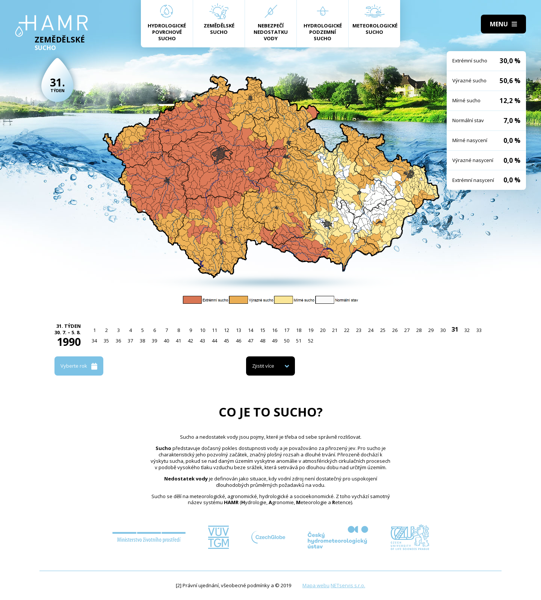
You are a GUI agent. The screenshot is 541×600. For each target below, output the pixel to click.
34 (94, 340)
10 (202, 330)
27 (407, 330)
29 (431, 330)
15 (262, 330)
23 (358, 330)
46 (238, 340)
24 (370, 330)
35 (106, 340)
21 (334, 330)
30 (443, 330)
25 (382, 330)
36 (118, 340)
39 (154, 340)
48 (262, 340)
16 (274, 330)
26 (394, 330)
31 (455, 329)
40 (166, 340)
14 (250, 330)
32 (467, 330)
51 (298, 340)
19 (310, 330)
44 (214, 340)
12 (226, 330)
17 (286, 330)
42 (190, 340)
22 (346, 330)
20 (322, 330)
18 (298, 330)
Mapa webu (315, 585)
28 (419, 330)
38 (142, 340)
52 (310, 340)
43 (202, 340)
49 (274, 340)
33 (479, 330)
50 (286, 340)
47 (250, 340)
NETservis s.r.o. (348, 585)
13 (238, 330)
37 (130, 340)
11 (214, 330)
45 (226, 340)
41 (178, 340)
